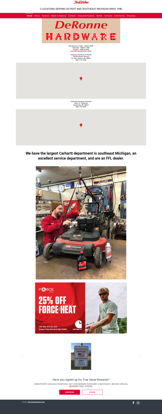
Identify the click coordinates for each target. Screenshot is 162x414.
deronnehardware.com (36, 402)
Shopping (131, 15)
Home (29, 15)
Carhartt (72, 15)
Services (45, 15)
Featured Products (86, 15)
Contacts (108, 15)
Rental (99, 15)
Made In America (58, 15)
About (37, 15)
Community (119, 15)
